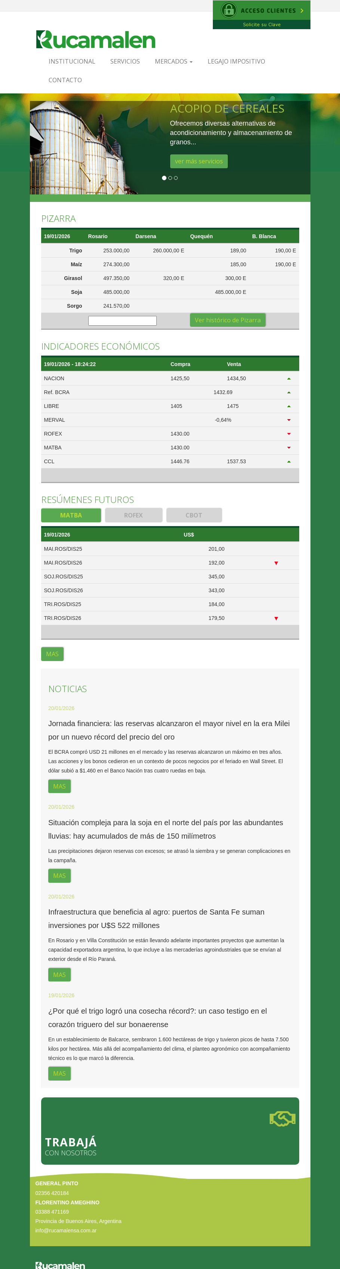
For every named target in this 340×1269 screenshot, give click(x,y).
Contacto (65, 80)
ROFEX (133, 515)
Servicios (125, 61)
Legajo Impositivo (236, 61)
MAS (52, 654)
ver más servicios (199, 161)
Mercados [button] (174, 61)
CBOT (194, 515)
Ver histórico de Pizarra (228, 320)
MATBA (71, 515)
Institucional (72, 61)
